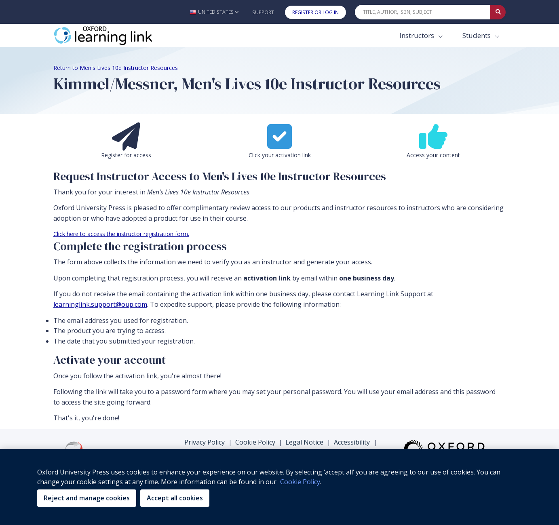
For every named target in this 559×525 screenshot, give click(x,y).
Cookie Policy (255, 442)
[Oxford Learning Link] (114, 35)
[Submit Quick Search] (498, 12)
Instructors (417, 35)
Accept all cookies (175, 497)
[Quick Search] (423, 12)
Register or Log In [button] (315, 12)
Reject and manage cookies (87, 497)
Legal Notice (304, 442)
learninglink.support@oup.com (100, 304)
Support (263, 12)
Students (477, 35)
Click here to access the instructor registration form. (121, 234)
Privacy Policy (204, 442)
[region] (279, 487)
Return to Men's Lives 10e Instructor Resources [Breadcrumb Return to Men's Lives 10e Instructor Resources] (115, 68)
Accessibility (352, 442)
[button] (214, 12)
